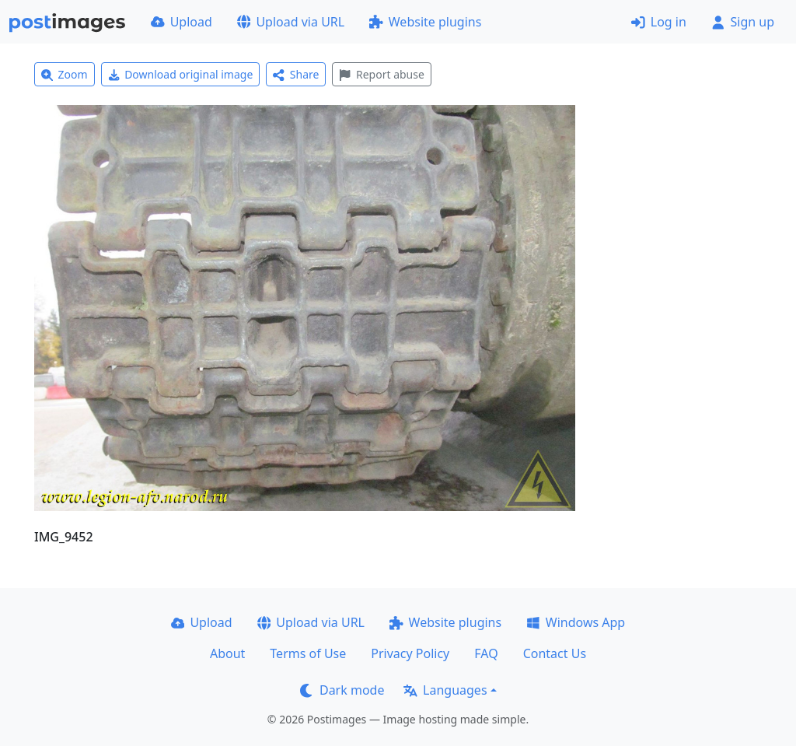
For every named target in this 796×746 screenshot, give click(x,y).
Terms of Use (308, 653)
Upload (181, 21)
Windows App (575, 622)
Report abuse (381, 74)
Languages (445, 690)
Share (296, 74)
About (227, 653)
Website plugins (425, 21)
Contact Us (554, 653)
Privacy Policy (410, 653)
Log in (658, 21)
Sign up (742, 21)
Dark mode (342, 690)
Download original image (180, 74)
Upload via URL (290, 21)
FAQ (486, 653)
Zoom (64, 74)
